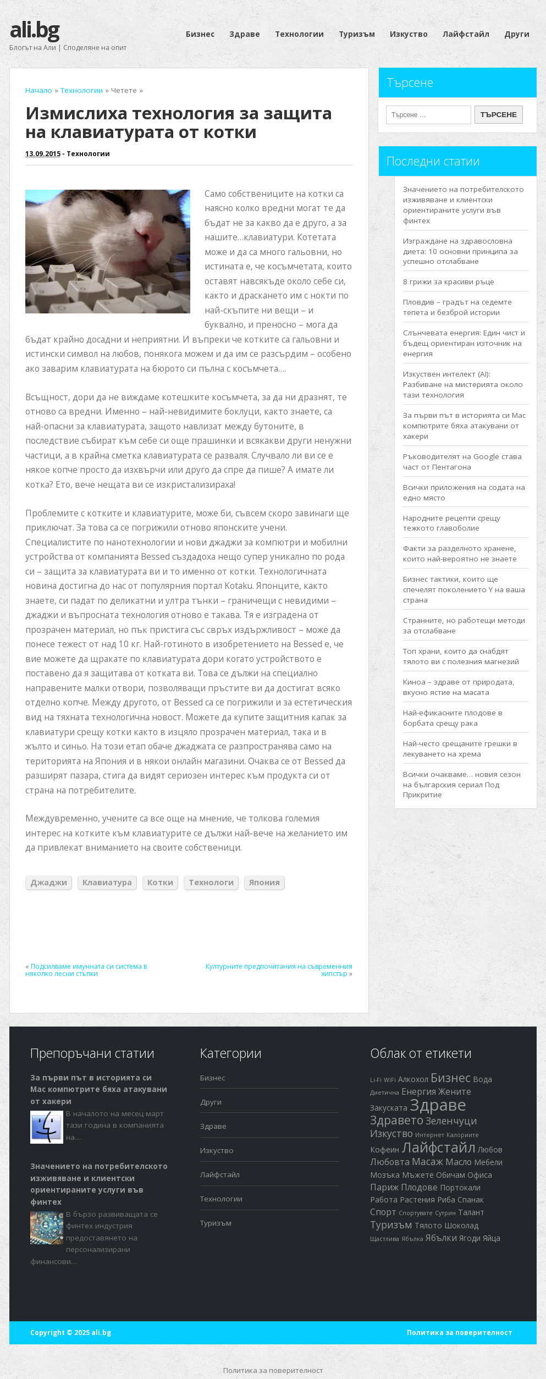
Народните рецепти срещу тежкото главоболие (451, 523)
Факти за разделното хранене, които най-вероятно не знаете (460, 553)
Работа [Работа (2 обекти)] (384, 1199)
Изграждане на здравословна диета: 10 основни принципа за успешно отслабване (460, 251)
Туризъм (357, 34)
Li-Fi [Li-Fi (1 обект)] (376, 1080)
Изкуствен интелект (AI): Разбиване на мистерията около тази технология (463, 384)
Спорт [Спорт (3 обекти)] (383, 1212)
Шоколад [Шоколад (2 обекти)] (461, 1225)
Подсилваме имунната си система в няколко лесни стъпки (86, 970)
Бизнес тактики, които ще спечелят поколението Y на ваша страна (464, 589)
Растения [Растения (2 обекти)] (417, 1199)
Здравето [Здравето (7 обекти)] (396, 1120)
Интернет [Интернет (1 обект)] (429, 1135)
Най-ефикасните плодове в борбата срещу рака (453, 718)
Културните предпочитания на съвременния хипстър (279, 970)
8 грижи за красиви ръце (448, 281)
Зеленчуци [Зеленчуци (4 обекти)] (451, 1120)
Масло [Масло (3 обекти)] (458, 1162)
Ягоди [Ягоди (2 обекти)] (470, 1238)
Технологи (211, 882)
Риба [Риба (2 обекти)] (446, 1199)
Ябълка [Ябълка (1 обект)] (412, 1239)
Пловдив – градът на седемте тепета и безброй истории (457, 307)
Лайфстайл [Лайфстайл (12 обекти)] (438, 1147)
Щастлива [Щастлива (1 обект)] (384, 1239)
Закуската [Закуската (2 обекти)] (388, 1107)
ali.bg (33, 28)
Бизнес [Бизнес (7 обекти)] (451, 1077)
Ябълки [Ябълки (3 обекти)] (441, 1238)
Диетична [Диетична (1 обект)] (384, 1092)
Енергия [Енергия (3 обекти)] (418, 1091)
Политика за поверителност (459, 1332)
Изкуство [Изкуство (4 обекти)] (391, 1133)
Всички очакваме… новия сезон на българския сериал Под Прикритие (462, 784)
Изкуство (409, 34)
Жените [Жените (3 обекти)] (454, 1091)
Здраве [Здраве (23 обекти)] (438, 1105)
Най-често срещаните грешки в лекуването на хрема (460, 748)
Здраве (244, 34)
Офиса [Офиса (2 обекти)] (479, 1175)
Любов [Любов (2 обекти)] (490, 1149)
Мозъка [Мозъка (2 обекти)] (385, 1175)
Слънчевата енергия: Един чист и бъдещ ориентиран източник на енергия (464, 343)
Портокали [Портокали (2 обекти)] (460, 1187)
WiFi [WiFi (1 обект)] (390, 1080)
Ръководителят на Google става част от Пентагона (462, 461)
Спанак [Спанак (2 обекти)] (470, 1199)
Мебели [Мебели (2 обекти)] (488, 1162)
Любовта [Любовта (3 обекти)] (390, 1162)
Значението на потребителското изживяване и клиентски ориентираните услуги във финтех (463, 204)
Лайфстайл (466, 34)
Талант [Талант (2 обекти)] (471, 1212)
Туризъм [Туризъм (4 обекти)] (391, 1224)
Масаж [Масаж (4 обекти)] (427, 1161)
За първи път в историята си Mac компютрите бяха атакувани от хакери (464, 425)
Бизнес (200, 34)
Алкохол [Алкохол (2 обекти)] (413, 1079)
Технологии (299, 34)
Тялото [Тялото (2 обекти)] (428, 1225)
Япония (264, 882)
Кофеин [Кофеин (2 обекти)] (384, 1149)
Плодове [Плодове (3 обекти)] (419, 1187)
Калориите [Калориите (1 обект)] (462, 1135)
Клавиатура (107, 882)
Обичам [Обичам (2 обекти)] (450, 1175)
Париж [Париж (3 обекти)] (384, 1187)
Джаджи (48, 882)
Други (517, 34)
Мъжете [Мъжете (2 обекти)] (418, 1175)
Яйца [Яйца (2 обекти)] (491, 1238)
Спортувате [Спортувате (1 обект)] (416, 1213)
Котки (160, 882)
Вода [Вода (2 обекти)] (482, 1079)
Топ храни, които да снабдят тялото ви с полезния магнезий (461, 656)
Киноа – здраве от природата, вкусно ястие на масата (459, 687)
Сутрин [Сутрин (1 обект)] (445, 1213)
